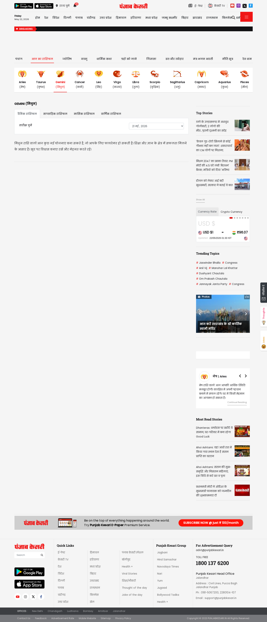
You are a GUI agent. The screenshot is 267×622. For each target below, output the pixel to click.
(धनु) (177, 80)
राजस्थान (95, 588)
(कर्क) (80, 80)
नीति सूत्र (227, 59)
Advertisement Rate (62, 618)
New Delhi (37, 611)
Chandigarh (55, 611)
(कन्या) (117, 80)
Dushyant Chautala (210, 273)
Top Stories (204, 113)
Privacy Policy (123, 618)
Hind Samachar (167, 559)
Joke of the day (132, 595)
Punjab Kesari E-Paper (107, 525)
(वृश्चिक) (155, 80)
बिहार (184, 18)
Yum (160, 581)
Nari (159, 573)
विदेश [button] (55, 18)
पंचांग (18, 59)
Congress (229, 263)
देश (59, 566)
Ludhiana (72, 611)
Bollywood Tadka (168, 595)
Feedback (41, 618)
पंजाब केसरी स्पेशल (132, 552)
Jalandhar (119, 611)
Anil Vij (201, 268)
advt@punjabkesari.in (210, 550)
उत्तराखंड (94, 581)
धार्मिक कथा (104, 59)
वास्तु (84, 59)
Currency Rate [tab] (207, 211)
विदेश (61, 573)
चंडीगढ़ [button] (91, 18)
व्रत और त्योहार (175, 59)
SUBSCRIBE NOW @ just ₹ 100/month (211, 523)
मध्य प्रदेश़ (151, 18)
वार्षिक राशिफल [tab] (111, 114)
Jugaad (162, 588)
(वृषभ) (41, 80)
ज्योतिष (67, 59)
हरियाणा (94, 559)
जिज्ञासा (151, 59)
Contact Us (23, 618)
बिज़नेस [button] (227, 18)
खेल (92, 602)
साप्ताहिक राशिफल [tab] (55, 114)
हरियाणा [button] (135, 18)
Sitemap (106, 618)
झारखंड (197, 18)
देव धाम (247, 59)
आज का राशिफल (42, 59)
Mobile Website (87, 618)
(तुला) (136, 80)
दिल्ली (67, 18)
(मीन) (244, 80)
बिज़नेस (94, 595)
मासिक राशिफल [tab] (84, 114)
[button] (200, 314)
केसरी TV (63, 559)
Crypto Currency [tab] (231, 212)
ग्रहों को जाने (129, 59)
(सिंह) (99, 80)
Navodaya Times (168, 566)
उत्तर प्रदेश (106, 18)
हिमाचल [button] (121, 18)
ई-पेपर (61, 552)
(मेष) (22, 80)
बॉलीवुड (126, 559)
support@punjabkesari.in (220, 598)
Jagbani (162, 552)
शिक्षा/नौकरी (129, 581)
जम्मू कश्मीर (169, 18)
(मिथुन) (60, 80)
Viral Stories (129, 573)
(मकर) (202, 80)
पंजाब (61, 588)
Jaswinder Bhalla (208, 263)
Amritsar (103, 611)
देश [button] (46, 18)
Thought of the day (134, 588)
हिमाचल (94, 552)
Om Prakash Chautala (211, 279)
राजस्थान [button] (212, 18)
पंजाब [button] (79, 18)
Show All (200, 199)
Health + (127, 566)
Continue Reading (237, 402)
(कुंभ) (224, 80)
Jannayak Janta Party (211, 284)
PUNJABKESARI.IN (217, 618)
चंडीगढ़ (61, 595)
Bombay (88, 611)
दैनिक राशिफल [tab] (27, 114)
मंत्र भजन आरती (203, 59)
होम (37, 18)
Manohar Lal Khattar (223, 268)
